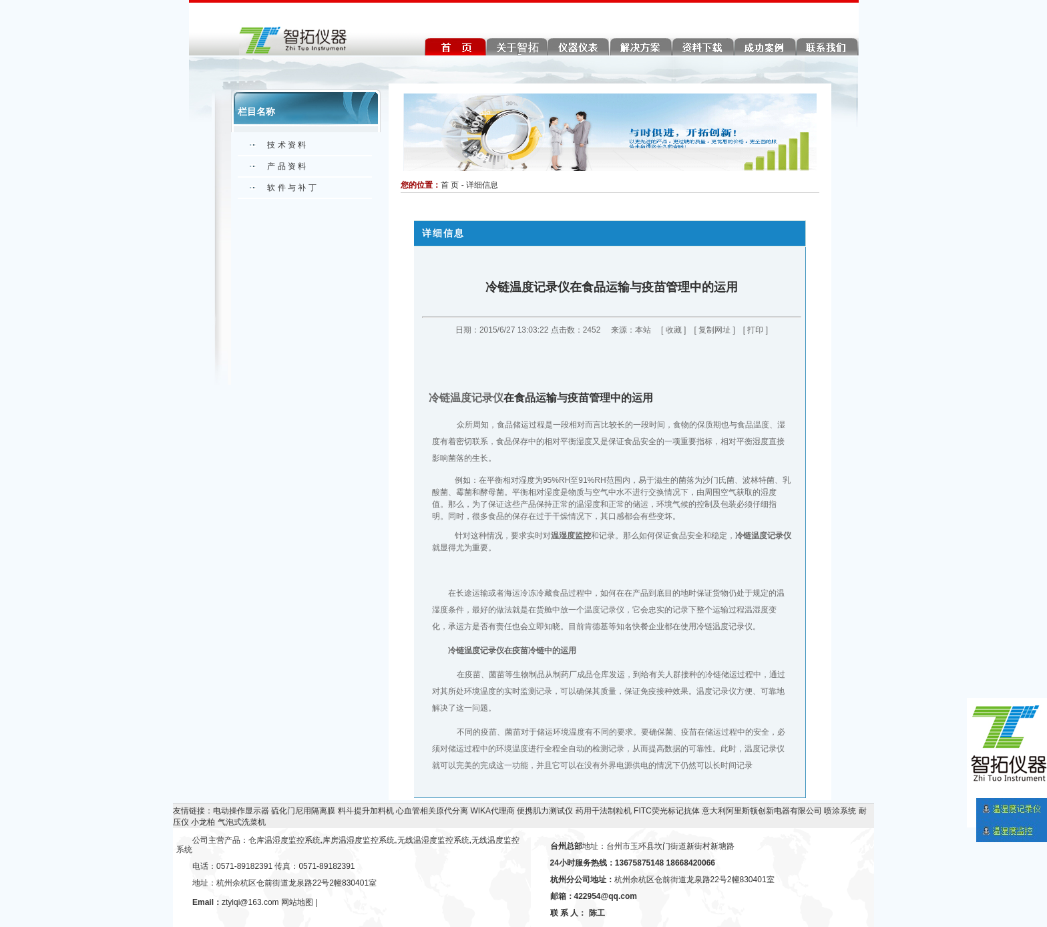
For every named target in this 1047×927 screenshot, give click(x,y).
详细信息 (482, 185)
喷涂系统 (840, 810)
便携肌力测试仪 (545, 810)
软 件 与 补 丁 (291, 187)
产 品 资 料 (286, 166)
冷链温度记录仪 (466, 397)
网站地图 (297, 902)
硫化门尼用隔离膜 (303, 810)
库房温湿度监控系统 (359, 840)
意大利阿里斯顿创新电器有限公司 (762, 810)
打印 (755, 330)
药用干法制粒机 (604, 810)
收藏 (674, 330)
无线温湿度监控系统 (433, 840)
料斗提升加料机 (366, 810)
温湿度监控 (571, 535)
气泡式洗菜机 (242, 822)
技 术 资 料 (286, 145)
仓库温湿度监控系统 (284, 840)
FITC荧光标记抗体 (667, 810)
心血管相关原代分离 (432, 810)
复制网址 (714, 330)
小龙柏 (203, 822)
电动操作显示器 (241, 810)
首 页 (450, 185)
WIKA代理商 (492, 810)
